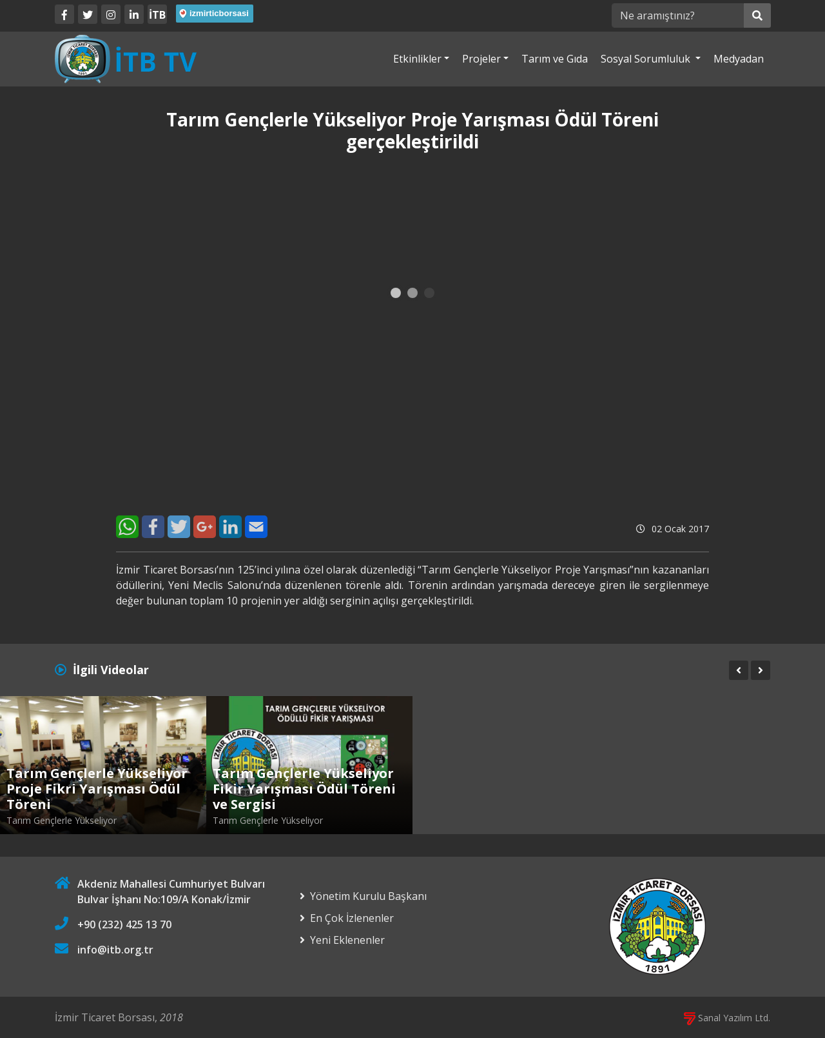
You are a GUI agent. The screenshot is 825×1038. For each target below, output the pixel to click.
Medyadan (738, 59)
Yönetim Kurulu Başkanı (368, 896)
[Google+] (204, 526)
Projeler (481, 59)
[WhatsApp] (127, 526)
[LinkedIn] (134, 14)
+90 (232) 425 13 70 (124, 924)
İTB (157, 15)
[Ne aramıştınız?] (678, 15)
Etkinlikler (417, 59)
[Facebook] (64, 14)
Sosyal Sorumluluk (647, 59)
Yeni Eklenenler (347, 940)
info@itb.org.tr (115, 950)
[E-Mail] (256, 526)
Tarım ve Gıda (554, 59)
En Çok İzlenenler (352, 918)
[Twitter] (87, 14)
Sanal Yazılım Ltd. (727, 1018)
